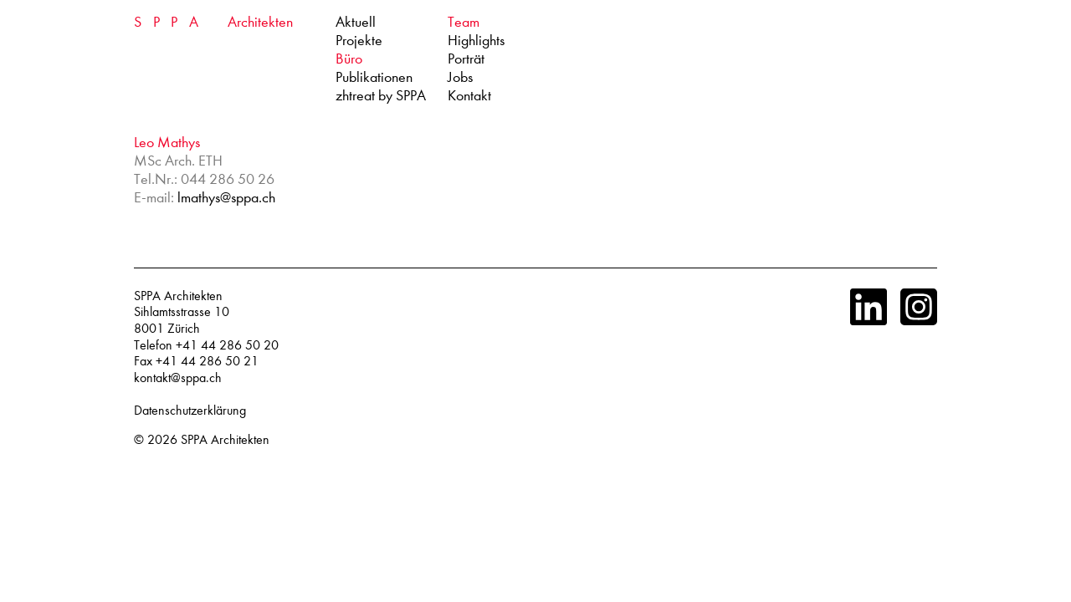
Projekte (359, 40)
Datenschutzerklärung (190, 410)
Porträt (466, 59)
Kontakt (469, 96)
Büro (349, 59)
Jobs (460, 77)
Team (463, 22)
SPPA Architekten (225, 439)
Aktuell (356, 22)
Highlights (476, 40)
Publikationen (374, 77)
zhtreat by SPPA (381, 96)
